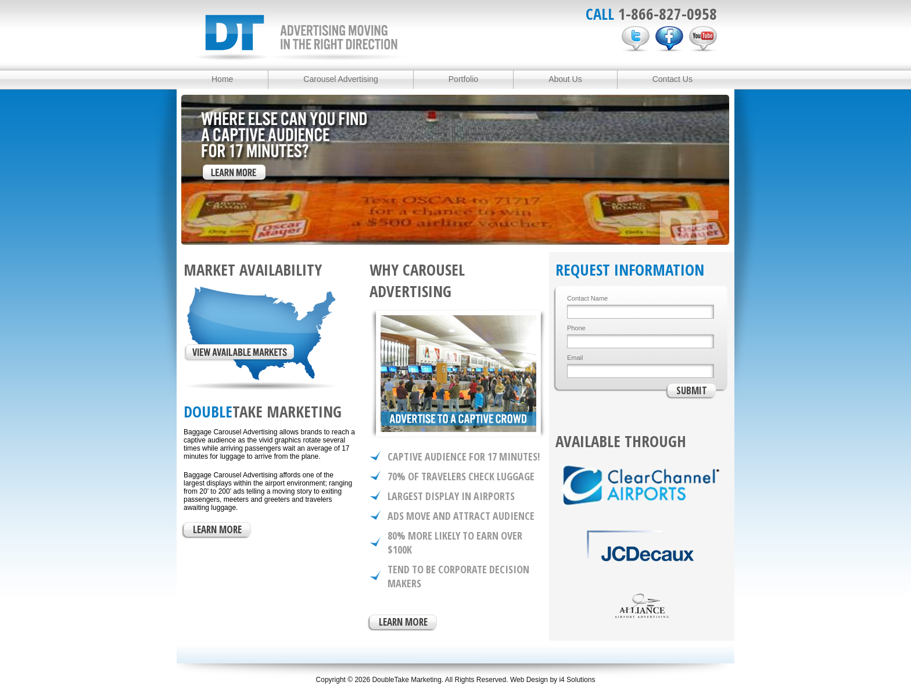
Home (222, 79)
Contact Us (672, 79)
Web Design (529, 680)
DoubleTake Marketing (300, 37)
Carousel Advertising (340, 79)
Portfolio (463, 79)
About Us (565, 79)
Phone (576, 327)
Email (575, 357)
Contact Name (587, 298)
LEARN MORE (217, 529)
